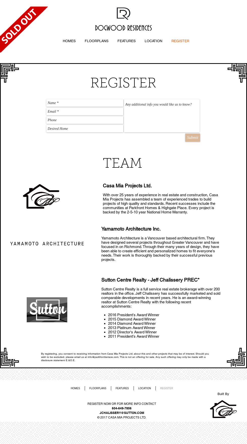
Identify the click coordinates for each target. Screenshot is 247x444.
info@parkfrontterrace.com (103, 357)
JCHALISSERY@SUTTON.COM (122, 413)
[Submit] (192, 138)
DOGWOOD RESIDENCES (123, 28)
